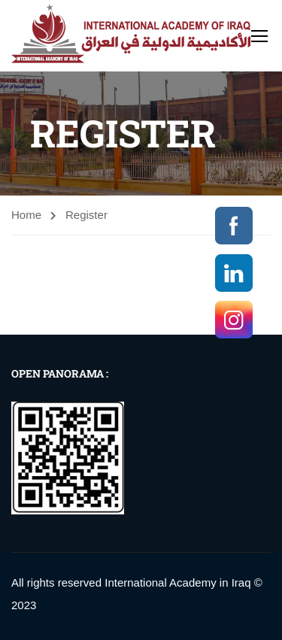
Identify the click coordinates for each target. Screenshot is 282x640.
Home (26, 214)
